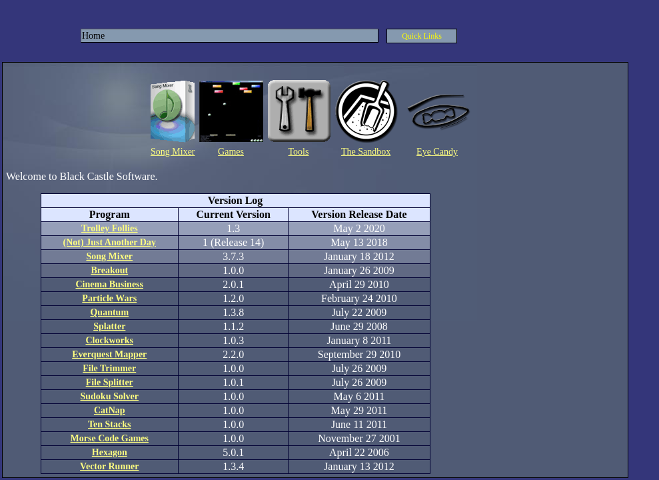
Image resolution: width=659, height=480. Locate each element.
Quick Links (422, 36)
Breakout (109, 270)
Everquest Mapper (109, 354)
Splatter (109, 326)
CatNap (109, 410)
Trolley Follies (109, 228)
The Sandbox (365, 152)
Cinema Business (109, 284)
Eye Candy (437, 152)
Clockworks (109, 340)
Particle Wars (109, 298)
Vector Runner (109, 466)
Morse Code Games (110, 438)
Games (231, 152)
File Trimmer (109, 368)
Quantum (109, 312)
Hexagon (109, 452)
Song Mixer (173, 152)
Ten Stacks (109, 424)
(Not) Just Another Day (109, 242)
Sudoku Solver (109, 396)
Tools (299, 152)
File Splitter (109, 382)
